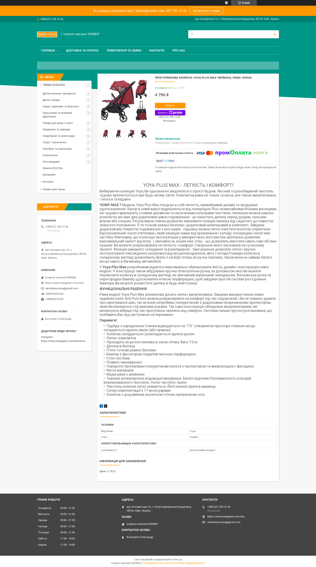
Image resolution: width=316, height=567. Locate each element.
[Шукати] (275, 34)
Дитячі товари (51, 99)
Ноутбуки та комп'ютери (57, 148)
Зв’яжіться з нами (206, 11)
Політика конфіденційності (189, 563)
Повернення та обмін (124, 50)
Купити (170, 105)
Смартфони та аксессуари (59, 135)
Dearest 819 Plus (53, 168)
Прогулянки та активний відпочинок (57, 114)
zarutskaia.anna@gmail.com (61, 288)
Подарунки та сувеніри (56, 129)
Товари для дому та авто (58, 122)
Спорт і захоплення (54, 142)
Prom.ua (177, 559)
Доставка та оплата (82, 50)
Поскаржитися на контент (157, 563)
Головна (48, 50)
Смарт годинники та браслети (61, 106)
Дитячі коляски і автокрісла (59, 93)
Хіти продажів (51, 161)
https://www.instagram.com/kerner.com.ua (66, 340)
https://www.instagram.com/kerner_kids (65, 282)
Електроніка (50, 155)
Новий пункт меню (54, 189)
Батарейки (49, 174)
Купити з (170, 113)
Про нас (179, 50)
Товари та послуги (54, 84)
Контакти (156, 50)
